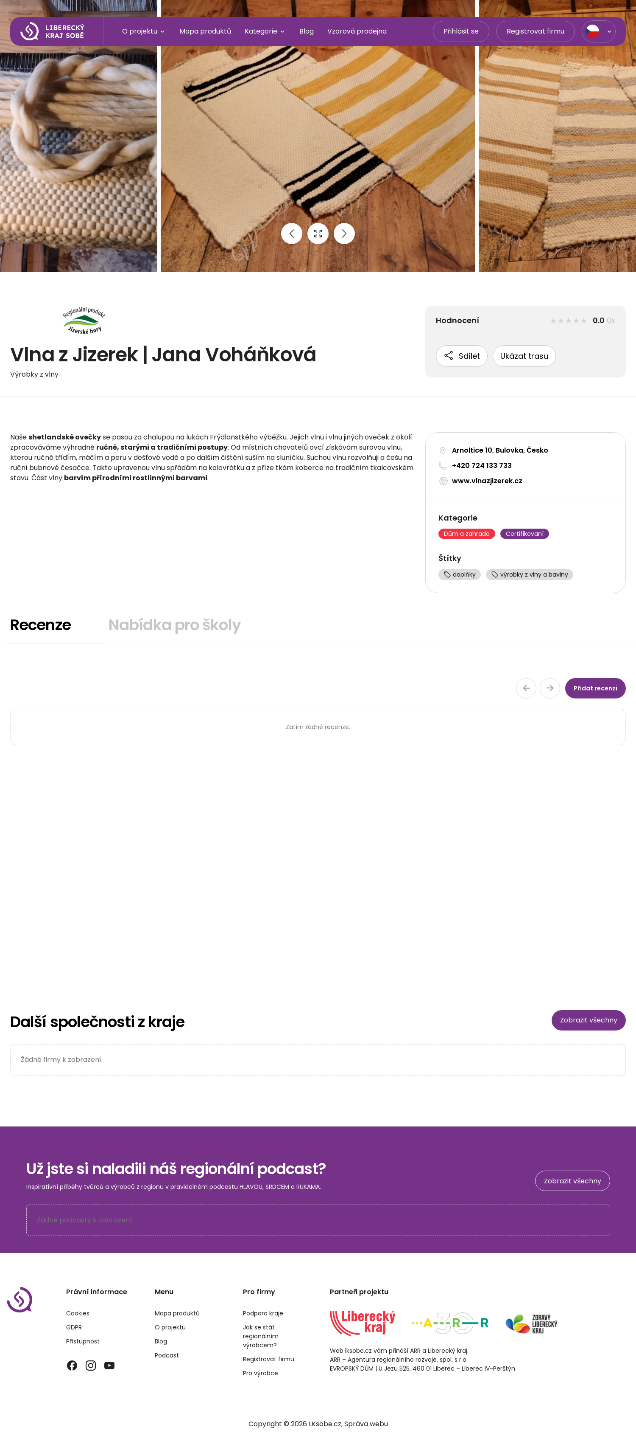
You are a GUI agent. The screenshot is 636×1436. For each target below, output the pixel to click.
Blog (306, 31)
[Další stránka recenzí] (550, 688)
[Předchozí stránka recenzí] (526, 688)
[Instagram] (91, 1365)
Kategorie (265, 31)
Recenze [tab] (40, 625)
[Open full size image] (318, 233)
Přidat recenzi (595, 688)
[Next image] (344, 233)
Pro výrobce (260, 1373)
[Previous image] (291, 233)
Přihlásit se (461, 31)
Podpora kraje (263, 1313)
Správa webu (366, 1424)
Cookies (77, 1313)
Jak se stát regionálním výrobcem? (261, 1336)
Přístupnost (83, 1341)
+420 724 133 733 (482, 465)
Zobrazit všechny (588, 1020)
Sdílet (462, 355)
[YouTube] (109, 1365)
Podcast (167, 1355)
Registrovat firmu (535, 31)
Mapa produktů (205, 31)
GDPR (74, 1327)
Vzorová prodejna (357, 31)
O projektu (144, 31)
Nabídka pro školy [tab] (175, 625)
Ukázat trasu (524, 356)
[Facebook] (72, 1365)
